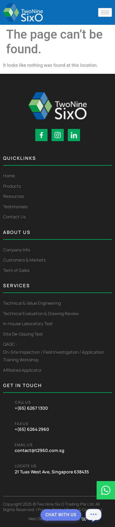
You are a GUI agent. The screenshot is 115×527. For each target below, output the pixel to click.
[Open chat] (93, 515)
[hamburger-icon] (105, 12)
